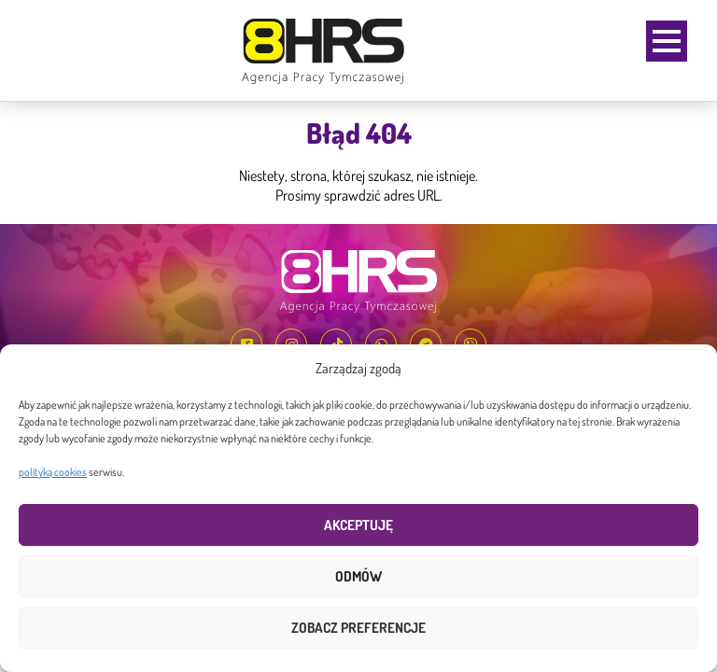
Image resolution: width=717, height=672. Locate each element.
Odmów (358, 576)
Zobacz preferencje (358, 628)
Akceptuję (358, 525)
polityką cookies (53, 472)
